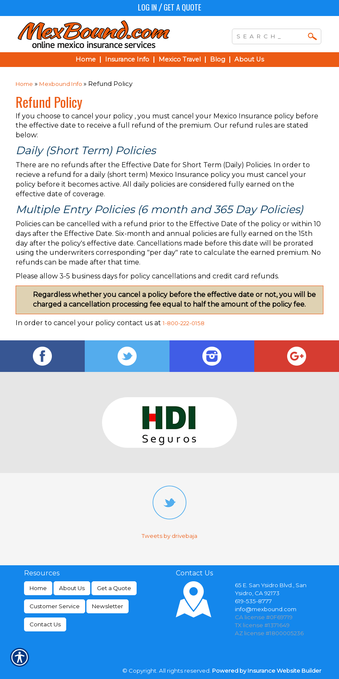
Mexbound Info (61, 83)
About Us (72, 588)
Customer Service (55, 606)
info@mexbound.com (265, 609)
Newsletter (107, 606)
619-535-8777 (253, 601)
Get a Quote (182, 7)
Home (24, 83)
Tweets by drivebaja (169, 535)
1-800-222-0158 (183, 323)
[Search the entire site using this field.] (270, 35)
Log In (147, 7)
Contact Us (45, 624)
